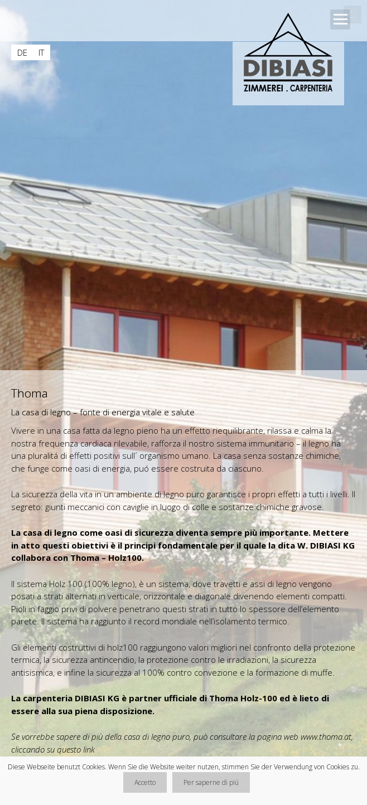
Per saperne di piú (211, 782)
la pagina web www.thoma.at (300, 736)
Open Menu (340, 19)
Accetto (145, 782)
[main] (183, 578)
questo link (76, 749)
